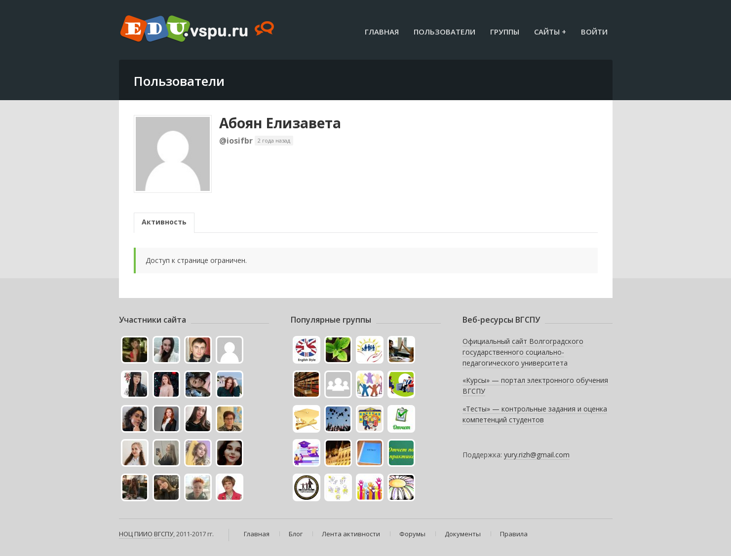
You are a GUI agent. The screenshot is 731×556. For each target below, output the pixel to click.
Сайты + (550, 31)
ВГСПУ (163, 533)
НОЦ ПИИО (136, 533)
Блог (296, 533)
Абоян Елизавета (280, 122)
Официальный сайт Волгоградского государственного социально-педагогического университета (522, 351)
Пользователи (444, 31)
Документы (463, 533)
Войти (594, 31)
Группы (504, 31)
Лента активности (351, 533)
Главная (382, 31)
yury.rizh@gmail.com (537, 454)
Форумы (412, 533)
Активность (164, 221)
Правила (514, 533)
